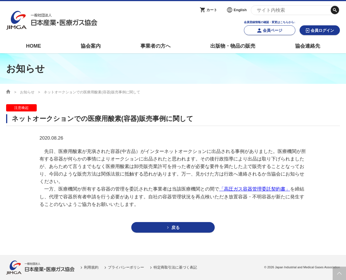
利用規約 (91, 267)
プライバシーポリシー (126, 267)
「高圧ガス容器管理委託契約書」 (254, 189)
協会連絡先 (307, 46)
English (240, 10)
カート (211, 10)
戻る (175, 227)
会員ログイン (322, 30)
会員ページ (272, 30)
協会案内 (91, 46)
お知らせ (27, 92)
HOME (33, 46)
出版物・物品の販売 (232, 46)
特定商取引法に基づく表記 (175, 267)
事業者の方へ (155, 46)
